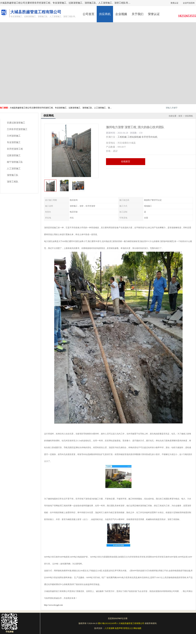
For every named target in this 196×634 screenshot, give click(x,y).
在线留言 (125, 161)
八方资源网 (109, 628)
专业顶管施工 (14, 142)
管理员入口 (128, 628)
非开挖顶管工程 (15, 149)
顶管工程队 (12, 181)
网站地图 (137, 628)
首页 (180, 116)
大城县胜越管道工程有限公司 (131, 623)
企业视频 (121, 14)
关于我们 (137, 14)
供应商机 (105, 14)
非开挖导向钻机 (149, 137)
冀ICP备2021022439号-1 (108, 623)
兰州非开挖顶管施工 (17, 129)
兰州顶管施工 (14, 136)
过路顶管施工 (14, 155)
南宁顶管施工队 (15, 162)
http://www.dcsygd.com (53, 605)
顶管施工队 (12, 175)
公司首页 (88, 14)
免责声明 (119, 628)
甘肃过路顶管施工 (16, 122)
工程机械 (122, 137)
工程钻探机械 (134, 137)
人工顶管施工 (14, 168)
